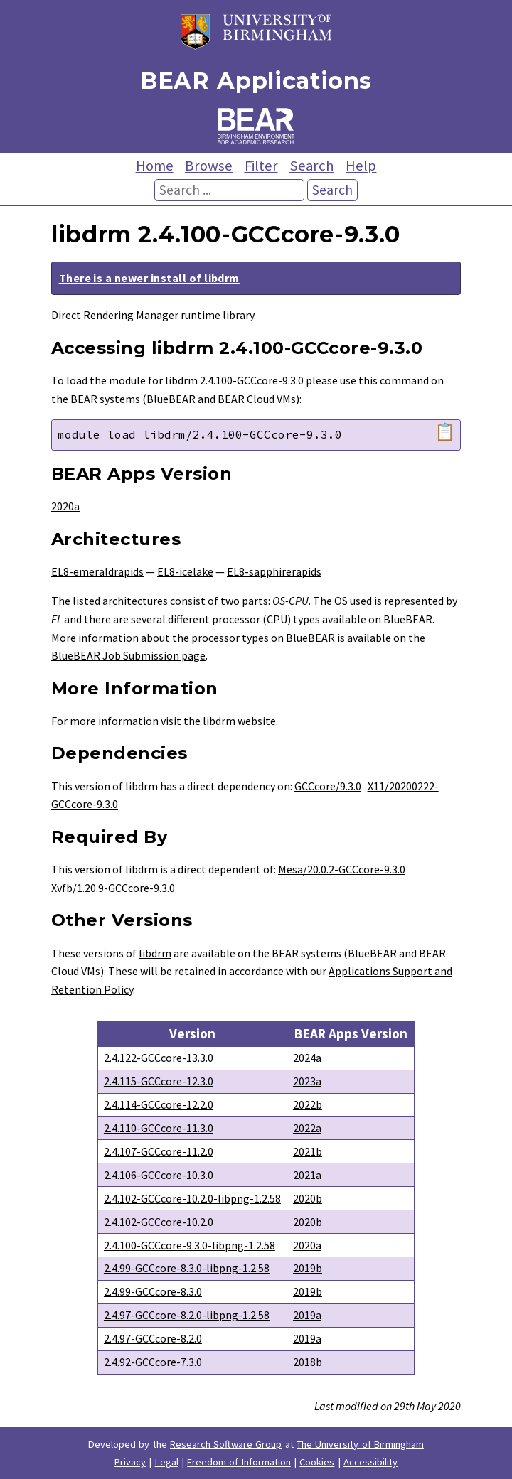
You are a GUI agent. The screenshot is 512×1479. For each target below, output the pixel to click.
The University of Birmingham (360, 1444)
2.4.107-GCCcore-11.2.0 (158, 1151)
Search (311, 165)
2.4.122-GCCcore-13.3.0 (158, 1057)
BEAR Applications (256, 80)
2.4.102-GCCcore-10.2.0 (158, 1222)
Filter (261, 165)
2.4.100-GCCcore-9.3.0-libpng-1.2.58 (189, 1245)
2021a (307, 1175)
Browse (209, 165)
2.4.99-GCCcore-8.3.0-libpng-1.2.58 (187, 1268)
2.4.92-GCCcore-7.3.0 (153, 1362)
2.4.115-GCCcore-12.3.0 (158, 1081)
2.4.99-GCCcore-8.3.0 (153, 1291)
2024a (307, 1057)
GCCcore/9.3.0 (327, 786)
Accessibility (370, 1462)
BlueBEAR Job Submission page (128, 655)
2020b (307, 1198)
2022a (307, 1128)
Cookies (316, 1462)
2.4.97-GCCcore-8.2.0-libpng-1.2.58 (187, 1315)
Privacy (130, 1462)
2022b (307, 1104)
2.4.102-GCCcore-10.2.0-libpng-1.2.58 (192, 1198)
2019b (307, 1268)
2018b (307, 1362)
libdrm (155, 953)
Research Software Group (226, 1444)
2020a (65, 506)
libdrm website (239, 721)
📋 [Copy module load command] (445, 432)
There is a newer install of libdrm (149, 278)
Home (155, 165)
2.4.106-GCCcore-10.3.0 (158, 1175)
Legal (166, 1462)
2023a (307, 1081)
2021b (307, 1151)
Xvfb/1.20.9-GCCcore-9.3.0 (113, 888)
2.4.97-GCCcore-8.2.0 (153, 1338)
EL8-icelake (185, 571)
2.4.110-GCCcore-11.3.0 (158, 1128)
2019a (307, 1315)
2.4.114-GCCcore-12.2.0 (158, 1104)
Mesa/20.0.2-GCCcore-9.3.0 (341, 869)
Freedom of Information (239, 1462)
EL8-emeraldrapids (97, 571)
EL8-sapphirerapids (274, 571)
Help (361, 165)
